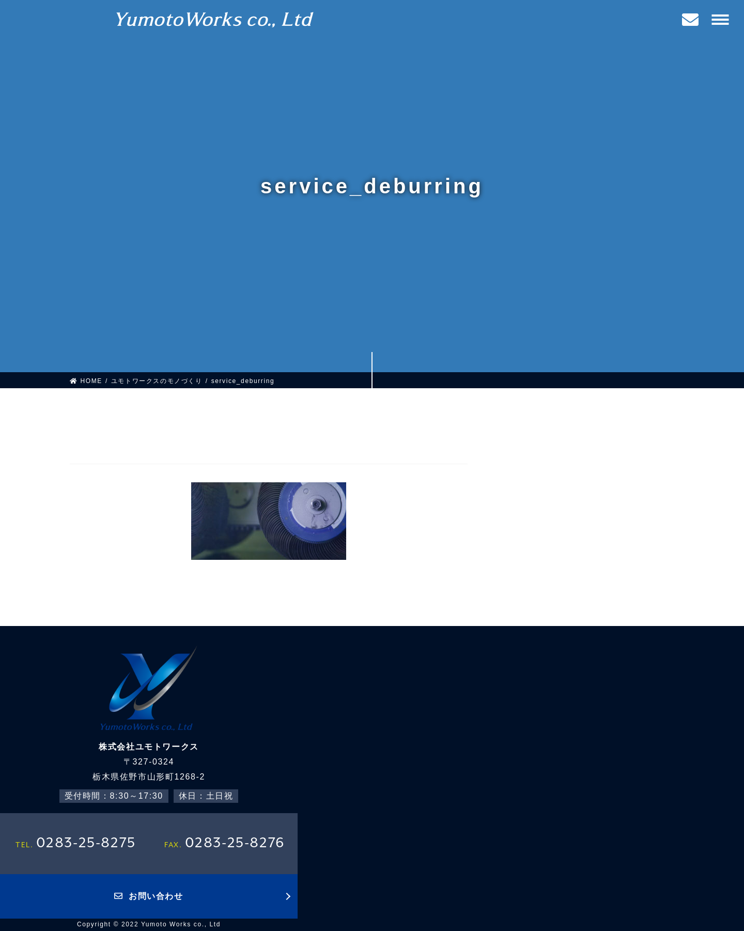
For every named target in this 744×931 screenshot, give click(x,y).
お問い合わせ (148, 896)
